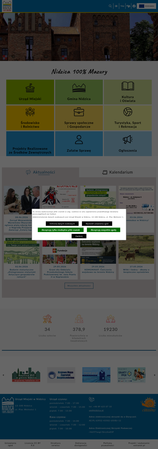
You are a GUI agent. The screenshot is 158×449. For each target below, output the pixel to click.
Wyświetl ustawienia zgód (97, 223)
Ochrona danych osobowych (62, 223)
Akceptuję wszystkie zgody (103, 230)
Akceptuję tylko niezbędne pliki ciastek (61, 230)
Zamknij (79, 236)
